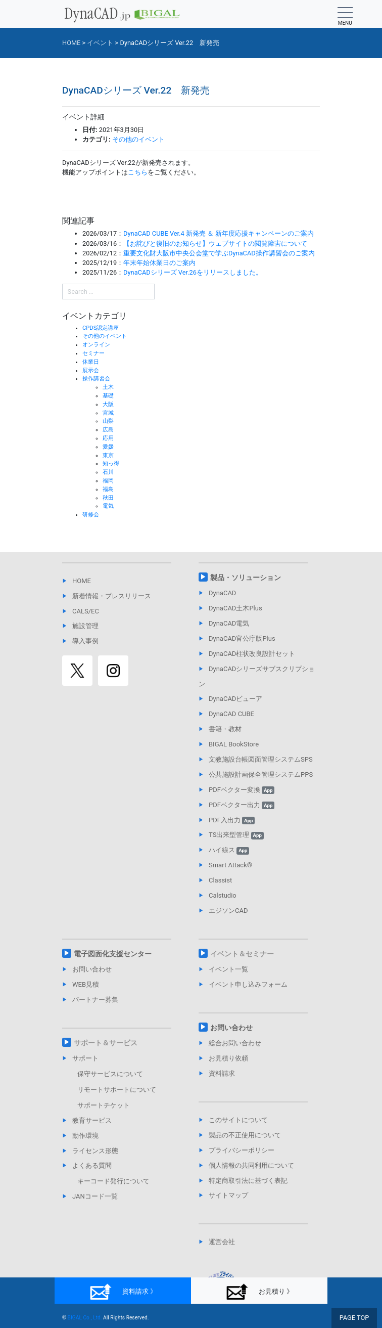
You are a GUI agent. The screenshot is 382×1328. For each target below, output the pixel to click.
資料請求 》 (122, 1292)
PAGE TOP (354, 1317)
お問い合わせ (92, 969)
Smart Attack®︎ (230, 865)
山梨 (108, 421)
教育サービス (92, 1120)
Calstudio (222, 895)
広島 (108, 429)
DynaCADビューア (235, 698)
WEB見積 (85, 984)
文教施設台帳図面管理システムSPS (261, 759)
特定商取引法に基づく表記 (248, 1180)
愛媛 (108, 447)
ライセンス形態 (95, 1151)
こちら (138, 172)
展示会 (90, 370)
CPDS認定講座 (100, 328)
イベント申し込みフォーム (248, 984)
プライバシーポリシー (241, 1150)
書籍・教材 (225, 729)
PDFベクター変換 (241, 789)
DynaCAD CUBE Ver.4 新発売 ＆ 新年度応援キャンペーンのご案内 (218, 233)
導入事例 (85, 641)
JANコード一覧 (95, 1196)
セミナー (93, 353)
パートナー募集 (95, 999)
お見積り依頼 (228, 1058)
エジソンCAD (228, 910)
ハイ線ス (229, 850)
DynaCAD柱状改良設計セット (252, 653)
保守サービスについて (110, 1074)
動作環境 (85, 1135)
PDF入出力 (232, 820)
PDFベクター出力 (241, 805)
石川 (108, 472)
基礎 (108, 395)
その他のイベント (138, 139)
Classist (220, 880)
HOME (81, 581)
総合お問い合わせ (235, 1043)
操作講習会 (96, 378)
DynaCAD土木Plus (235, 608)
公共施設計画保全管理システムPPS (261, 774)
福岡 (108, 480)
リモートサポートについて (116, 1089)
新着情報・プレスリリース (111, 596)
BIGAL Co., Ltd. (85, 1317)
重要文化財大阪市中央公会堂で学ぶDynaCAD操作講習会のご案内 (219, 253)
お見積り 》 (259, 1292)
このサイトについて (238, 1120)
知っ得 (111, 463)
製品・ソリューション (245, 577)
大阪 (108, 404)
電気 (108, 506)
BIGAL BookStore (234, 744)
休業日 (90, 362)
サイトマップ (228, 1195)
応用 (108, 438)
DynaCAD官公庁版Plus (242, 638)
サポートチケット (103, 1105)
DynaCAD (222, 593)
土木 (108, 387)
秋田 (108, 498)
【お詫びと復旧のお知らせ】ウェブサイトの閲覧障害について (215, 243)
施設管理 (85, 626)
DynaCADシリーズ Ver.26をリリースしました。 (192, 272)
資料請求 (222, 1073)
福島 (108, 489)
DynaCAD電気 (229, 623)
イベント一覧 (228, 969)
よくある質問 (92, 1165)
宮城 (108, 413)
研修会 (90, 514)
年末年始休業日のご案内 (159, 263)
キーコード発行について (113, 1181)
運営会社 (222, 1242)
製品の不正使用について (245, 1135)
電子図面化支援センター (113, 954)
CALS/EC (85, 611)
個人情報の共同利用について (251, 1165)
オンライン (96, 344)
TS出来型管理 (236, 834)
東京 (108, 455)
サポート (85, 1058)
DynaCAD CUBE (231, 714)
